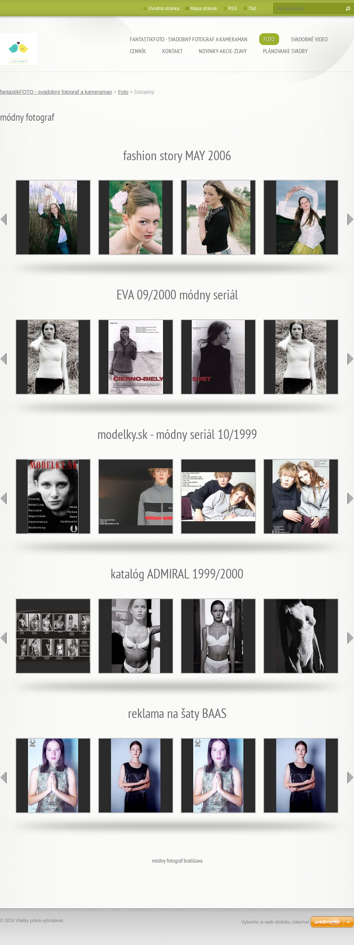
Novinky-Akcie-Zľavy (223, 51)
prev (3, 219)
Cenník (138, 51)
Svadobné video (309, 39)
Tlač (252, 8)
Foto (269, 39)
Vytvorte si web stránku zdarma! (275, 922)
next (350, 219)
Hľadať (347, 8)
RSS (232, 8)
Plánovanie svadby (285, 51)
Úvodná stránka (163, 8)
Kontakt (172, 51)
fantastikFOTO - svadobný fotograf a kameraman (188, 39)
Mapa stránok (203, 8)
